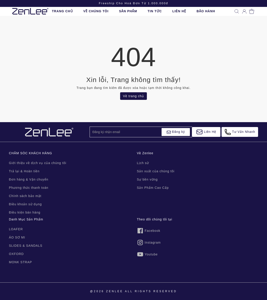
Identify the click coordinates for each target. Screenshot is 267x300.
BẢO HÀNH (206, 11)
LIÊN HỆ (179, 11)
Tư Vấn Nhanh (239, 132)
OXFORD (16, 254)
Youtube (147, 254)
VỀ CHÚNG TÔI (96, 11)
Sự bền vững (147, 179)
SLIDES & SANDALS (25, 245)
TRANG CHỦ (62, 11)
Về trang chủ (133, 96)
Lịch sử (143, 163)
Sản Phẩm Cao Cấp (153, 187)
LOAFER (16, 229)
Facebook (148, 230)
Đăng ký (175, 132)
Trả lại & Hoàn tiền (24, 171)
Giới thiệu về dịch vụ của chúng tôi (37, 163)
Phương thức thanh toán (28, 187)
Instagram (149, 242)
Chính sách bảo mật (25, 196)
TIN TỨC (155, 11)
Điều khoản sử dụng (25, 204)
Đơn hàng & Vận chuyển (28, 179)
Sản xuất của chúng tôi (156, 171)
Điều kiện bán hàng (24, 212)
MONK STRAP (20, 262)
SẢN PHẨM (128, 11)
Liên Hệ (206, 132)
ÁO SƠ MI (17, 237)
